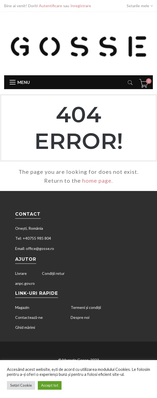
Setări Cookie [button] (21, 385)
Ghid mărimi (25, 327)
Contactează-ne (29, 317)
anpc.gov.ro (25, 283)
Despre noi (80, 317)
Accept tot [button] (49, 385)
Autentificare (50, 5)
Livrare (21, 273)
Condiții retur (53, 273)
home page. (97, 180)
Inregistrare (80, 5)
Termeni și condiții (86, 307)
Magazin (22, 307)
